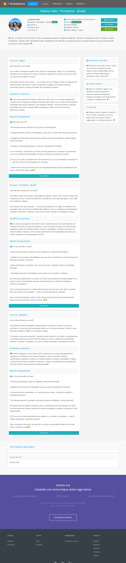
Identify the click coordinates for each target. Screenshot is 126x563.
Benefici (10, 541)
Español (96, 545)
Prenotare (109, 29)
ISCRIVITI (33, 4)
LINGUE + (69, 4)
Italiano (96, 556)
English (96, 541)
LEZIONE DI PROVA (63, 518)
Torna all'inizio (43, 176)
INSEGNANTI (57, 4)
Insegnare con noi (71, 541)
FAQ (37, 541)
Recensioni (109, 20)
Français (96, 552)
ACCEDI (45, 4)
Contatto (109, 24)
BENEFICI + (80, 4)
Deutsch (96, 548)
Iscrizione (10, 545)
